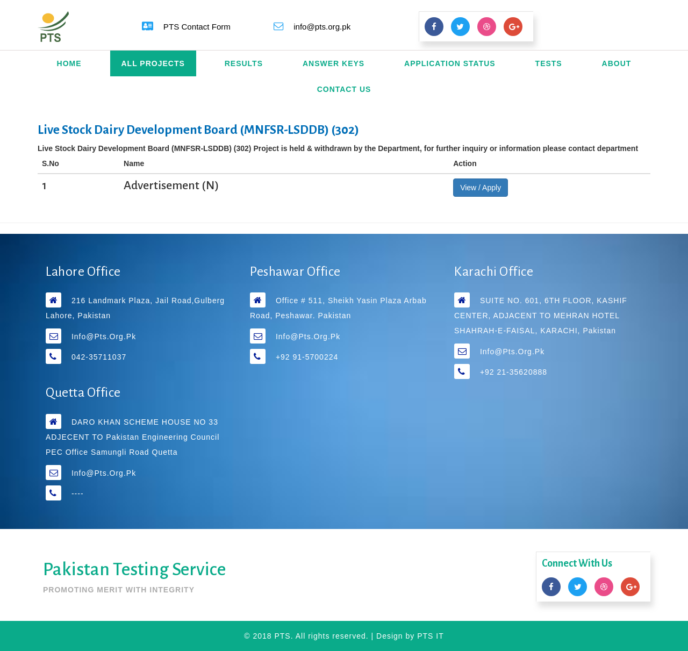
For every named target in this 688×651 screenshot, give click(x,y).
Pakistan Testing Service (134, 569)
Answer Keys (333, 63)
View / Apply (480, 187)
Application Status (450, 63)
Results (244, 63)
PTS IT (430, 636)
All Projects (153, 63)
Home (69, 63)
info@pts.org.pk (103, 336)
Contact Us (344, 89)
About (617, 63)
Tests (548, 63)
